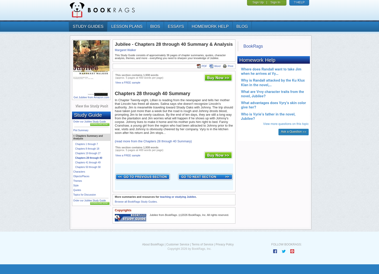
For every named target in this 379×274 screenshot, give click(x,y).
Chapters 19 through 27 (88, 153)
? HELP (299, 2)
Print (228, 66)
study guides (88, 26)
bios (155, 26)
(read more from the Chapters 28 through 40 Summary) (153, 141)
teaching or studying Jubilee (178, 196)
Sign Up (258, 2)
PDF (202, 66)
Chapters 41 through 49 (88, 162)
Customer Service (177, 244)
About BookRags (153, 244)
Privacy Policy (225, 244)
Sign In (275, 2)
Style (76, 185)
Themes (77, 181)
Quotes (77, 190)
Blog (242, 26)
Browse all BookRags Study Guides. (136, 201)
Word (214, 66)
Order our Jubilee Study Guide (89, 121)
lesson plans (126, 26)
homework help (210, 26)
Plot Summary (80, 130)
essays (176, 26)
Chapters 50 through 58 (88, 167)
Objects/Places (81, 176)
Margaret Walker (125, 50)
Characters (79, 171)
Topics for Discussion (84, 194)
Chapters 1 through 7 (86, 144)
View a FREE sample (127, 82)
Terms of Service (202, 244)
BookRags (253, 46)
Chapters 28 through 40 (88, 158)
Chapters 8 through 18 (87, 148)
